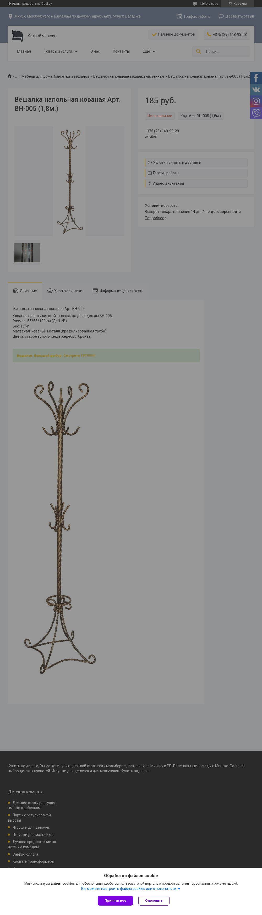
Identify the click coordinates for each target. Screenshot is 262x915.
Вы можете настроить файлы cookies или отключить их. (129, 888)
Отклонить (154, 900)
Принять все (115, 900)
